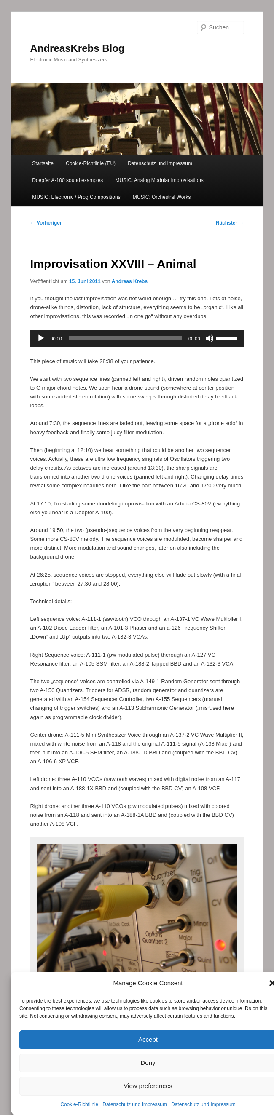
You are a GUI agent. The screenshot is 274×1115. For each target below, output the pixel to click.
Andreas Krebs (130, 281)
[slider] (125, 338)
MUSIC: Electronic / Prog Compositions (76, 197)
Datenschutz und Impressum (134, 1104)
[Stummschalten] (209, 338)
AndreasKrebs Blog (77, 48)
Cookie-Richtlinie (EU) (91, 163)
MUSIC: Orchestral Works (162, 197)
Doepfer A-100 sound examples (67, 180)
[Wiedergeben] (41, 338)
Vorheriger (46, 223)
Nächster (230, 223)
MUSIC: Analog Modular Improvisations (159, 180)
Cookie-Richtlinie (79, 1104)
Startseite (43, 163)
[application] (137, 338)
